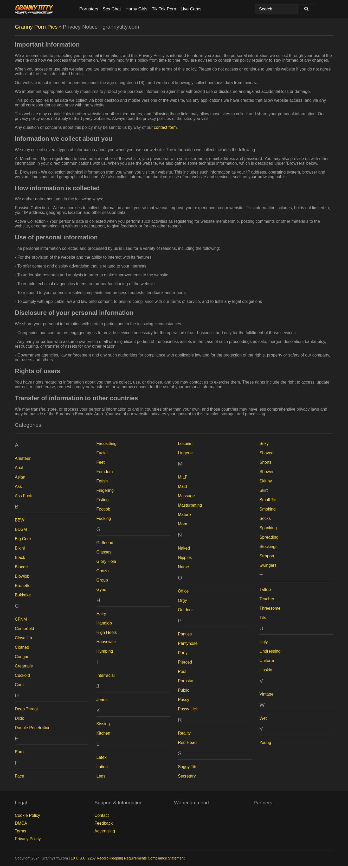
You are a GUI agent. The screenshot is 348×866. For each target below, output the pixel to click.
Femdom (104, 471)
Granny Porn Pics (36, 27)
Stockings (269, 546)
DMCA (21, 823)
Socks (265, 518)
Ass (18, 486)
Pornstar (186, 681)
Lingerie (185, 453)
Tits (263, 617)
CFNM (21, 619)
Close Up (23, 638)
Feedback (103, 823)
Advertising (104, 831)
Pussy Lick (188, 709)
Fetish (102, 481)
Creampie (24, 666)
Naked (184, 548)
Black (20, 557)
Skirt (264, 490)
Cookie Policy (27, 815)
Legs (101, 776)
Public (183, 690)
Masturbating (190, 505)
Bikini (20, 548)
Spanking (268, 528)
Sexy (264, 443)
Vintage (267, 694)
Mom (182, 524)
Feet (100, 462)
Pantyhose (188, 643)
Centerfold (24, 628)
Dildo (19, 718)
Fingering (105, 490)
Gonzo (102, 571)
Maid (182, 486)
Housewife (106, 642)
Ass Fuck (23, 496)
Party (183, 653)
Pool (182, 671)
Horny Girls (136, 9)
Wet (263, 718)
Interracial (105, 675)
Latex (101, 757)
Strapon (267, 556)
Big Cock (23, 539)
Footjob (103, 509)
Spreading (269, 537)
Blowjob (22, 576)
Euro (19, 752)
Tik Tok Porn (164, 9)
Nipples (185, 557)
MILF (182, 477)
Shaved (267, 453)
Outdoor (185, 610)
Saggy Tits (187, 767)
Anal (19, 468)
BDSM (21, 529)
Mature (184, 514)
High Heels (106, 632)
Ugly (264, 642)
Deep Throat (26, 709)
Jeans (102, 699)
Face (19, 776)
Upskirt (266, 670)
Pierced (185, 662)
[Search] (306, 9)
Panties (185, 634)
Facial (102, 453)
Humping (104, 651)
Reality (184, 733)
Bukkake (23, 595)
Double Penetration (32, 727)
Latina (102, 767)
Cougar (21, 656)
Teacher (267, 599)
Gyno (101, 589)
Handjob (104, 623)
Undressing (270, 651)
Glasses (104, 552)
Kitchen (103, 733)
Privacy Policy (28, 839)
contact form (165, 127)
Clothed (22, 647)
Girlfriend (104, 542)
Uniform (267, 660)
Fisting (102, 500)
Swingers (268, 565)
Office (183, 591)
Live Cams (191, 9)
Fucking (103, 518)
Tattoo (265, 589)
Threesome (270, 608)
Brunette (22, 585)
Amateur (22, 458)
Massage (186, 496)
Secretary (187, 776)
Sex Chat (112, 9)
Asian (20, 477)
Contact (101, 815)
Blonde (21, 567)
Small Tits (269, 500)
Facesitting (106, 443)
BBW (19, 520)
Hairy (101, 614)
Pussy (183, 699)
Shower (267, 471)
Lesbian (185, 443)
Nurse (183, 567)
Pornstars (88, 9)
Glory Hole (106, 561)
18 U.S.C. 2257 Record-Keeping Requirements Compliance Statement (127, 858)
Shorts (266, 462)
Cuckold (22, 675)
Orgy (182, 600)
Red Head (187, 742)
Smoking (268, 509)
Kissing (103, 724)
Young (265, 742)
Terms (20, 831)
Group (102, 580)
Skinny (266, 481)
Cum (19, 685)
